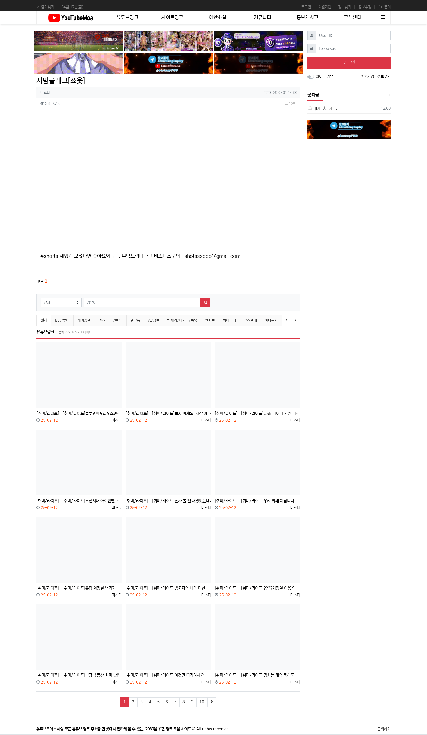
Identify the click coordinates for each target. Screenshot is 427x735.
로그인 (306, 7)
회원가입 (324, 7)
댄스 (101, 320)
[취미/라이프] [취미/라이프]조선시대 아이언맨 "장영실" (79, 500)
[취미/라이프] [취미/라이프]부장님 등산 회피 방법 (78, 675)
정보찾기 (344, 7)
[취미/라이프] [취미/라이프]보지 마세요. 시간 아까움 (168, 413)
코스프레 (250, 320)
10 (201, 702)
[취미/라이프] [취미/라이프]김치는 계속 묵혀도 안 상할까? (257, 675)
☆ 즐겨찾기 (45, 7)
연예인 (118, 320)
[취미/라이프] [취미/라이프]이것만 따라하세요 (165, 675)
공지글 (313, 95)
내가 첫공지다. (322, 108)
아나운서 (271, 320)
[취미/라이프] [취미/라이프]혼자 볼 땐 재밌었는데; (168, 500)
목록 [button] (290, 103)
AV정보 (153, 320)
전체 (44, 320)
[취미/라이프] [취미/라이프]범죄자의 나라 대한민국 (168, 588)
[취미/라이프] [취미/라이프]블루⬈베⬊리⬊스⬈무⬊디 (79, 413)
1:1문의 (385, 7)
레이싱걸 (83, 320)
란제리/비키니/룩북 (182, 320)
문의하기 (384, 729)
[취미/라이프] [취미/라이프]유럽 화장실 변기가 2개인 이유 (79, 588)
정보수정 (364, 7)
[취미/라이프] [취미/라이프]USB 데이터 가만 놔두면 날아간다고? (257, 413)
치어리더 (229, 320)
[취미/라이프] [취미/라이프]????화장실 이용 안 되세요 (257, 588)
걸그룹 (135, 320)
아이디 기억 (324, 76)
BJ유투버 (62, 320)
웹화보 (210, 320)
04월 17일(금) (72, 7)
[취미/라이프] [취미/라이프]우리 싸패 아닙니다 (254, 500)
